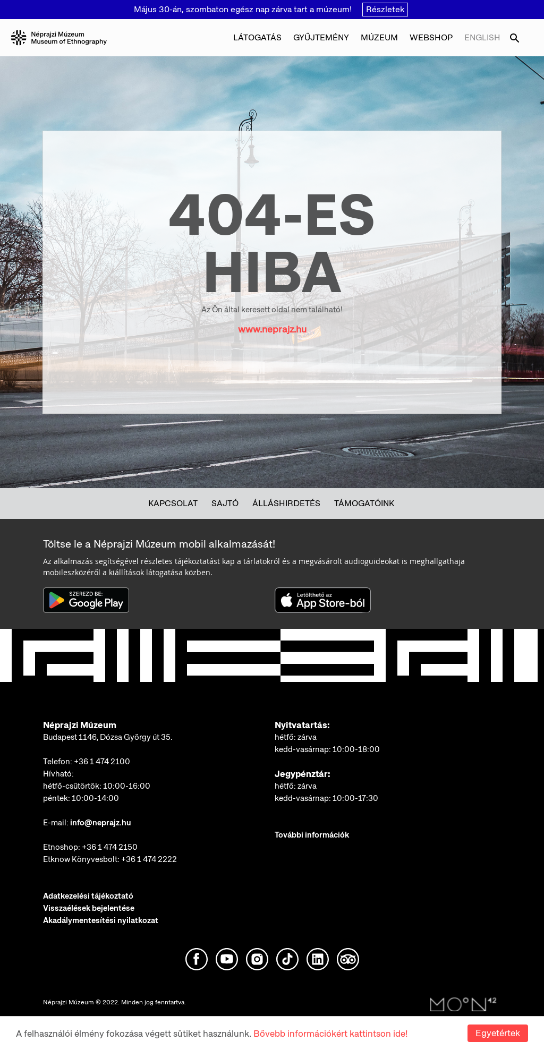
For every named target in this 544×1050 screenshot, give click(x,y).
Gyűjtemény (321, 37)
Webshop (431, 37)
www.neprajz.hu (272, 329)
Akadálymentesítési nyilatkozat (100, 920)
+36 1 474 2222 (149, 859)
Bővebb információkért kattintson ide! (330, 1033)
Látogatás (257, 37)
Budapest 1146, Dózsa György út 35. (108, 737)
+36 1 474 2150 (110, 847)
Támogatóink (364, 503)
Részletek (385, 9)
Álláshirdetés (286, 503)
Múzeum (379, 37)
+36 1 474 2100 (102, 761)
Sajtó (225, 503)
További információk (312, 835)
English (482, 37)
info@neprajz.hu (100, 822)
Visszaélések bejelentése (88, 908)
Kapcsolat (173, 503)
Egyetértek (497, 1033)
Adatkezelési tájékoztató (88, 896)
